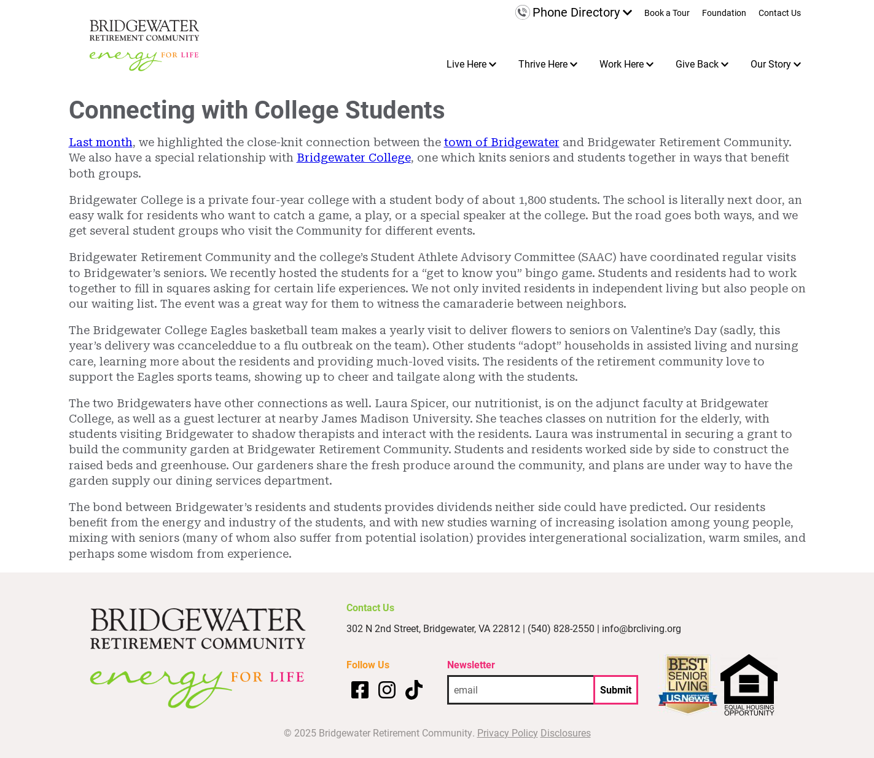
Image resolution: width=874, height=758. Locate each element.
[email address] (520, 690)
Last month (101, 142)
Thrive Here (543, 63)
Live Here (466, 63)
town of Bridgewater (502, 142)
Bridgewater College (354, 157)
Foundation (724, 13)
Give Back (697, 63)
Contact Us (780, 13)
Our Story (771, 63)
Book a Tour (667, 13)
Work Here (621, 63)
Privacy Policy (507, 732)
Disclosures (565, 732)
